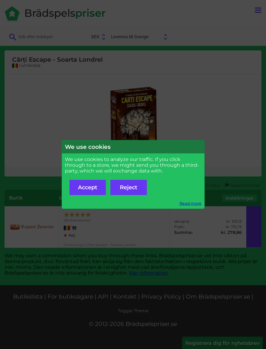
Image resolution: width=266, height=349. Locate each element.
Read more (190, 203)
